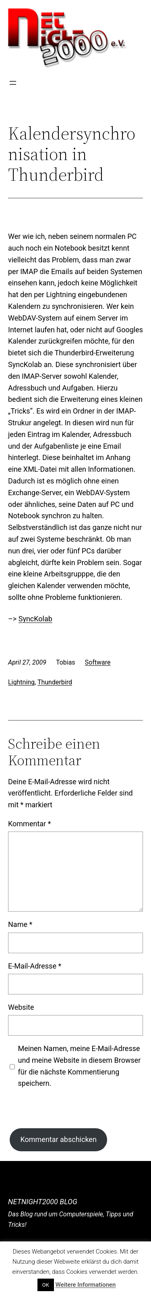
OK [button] (45, 1285)
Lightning (21, 682)
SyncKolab (35, 618)
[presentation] (69, 1112)
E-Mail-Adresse (34, 966)
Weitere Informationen (86, 1284)
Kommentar (29, 823)
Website (21, 1007)
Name (20, 924)
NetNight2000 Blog (42, 1201)
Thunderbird (54, 682)
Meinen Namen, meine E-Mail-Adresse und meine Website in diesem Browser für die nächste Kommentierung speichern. (79, 1065)
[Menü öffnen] (13, 83)
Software (98, 662)
